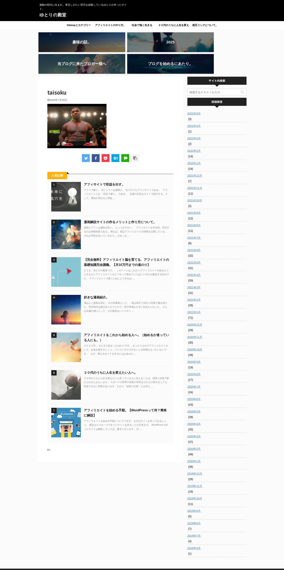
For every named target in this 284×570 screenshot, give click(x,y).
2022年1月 (194, 141)
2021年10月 (194, 178)
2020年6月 (194, 377)
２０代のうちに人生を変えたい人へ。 (173, 26)
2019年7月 (194, 514)
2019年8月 (194, 501)
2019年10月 (194, 476)
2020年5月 (194, 389)
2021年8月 (194, 203)
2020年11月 (194, 315)
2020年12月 (194, 303)
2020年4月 (194, 402)
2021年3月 (194, 265)
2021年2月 (194, 278)
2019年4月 (194, 526)
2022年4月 (194, 104)
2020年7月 (194, 365)
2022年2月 (194, 129)
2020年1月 (194, 439)
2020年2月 (194, 427)
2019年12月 (194, 452)
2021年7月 (194, 216)
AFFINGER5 (176, 564)
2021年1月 (194, 290)
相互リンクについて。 (205, 25)
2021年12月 (194, 154)
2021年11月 (194, 166)
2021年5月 (194, 240)
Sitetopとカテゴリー (79, 25)
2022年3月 (194, 116)
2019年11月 (194, 464)
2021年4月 (194, 253)
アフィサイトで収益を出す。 (104, 162)
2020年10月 (194, 327)
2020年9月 (194, 340)
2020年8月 (194, 352)
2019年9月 (194, 489)
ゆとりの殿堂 (52, 14)
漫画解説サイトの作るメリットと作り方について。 (120, 200)
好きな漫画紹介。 (96, 275)
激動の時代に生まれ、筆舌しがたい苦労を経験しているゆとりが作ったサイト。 (142, 560)
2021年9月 (194, 191)
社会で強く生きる (142, 25)
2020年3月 (194, 414)
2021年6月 (194, 228)
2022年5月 (194, 91)
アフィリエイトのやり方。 (110, 25)
